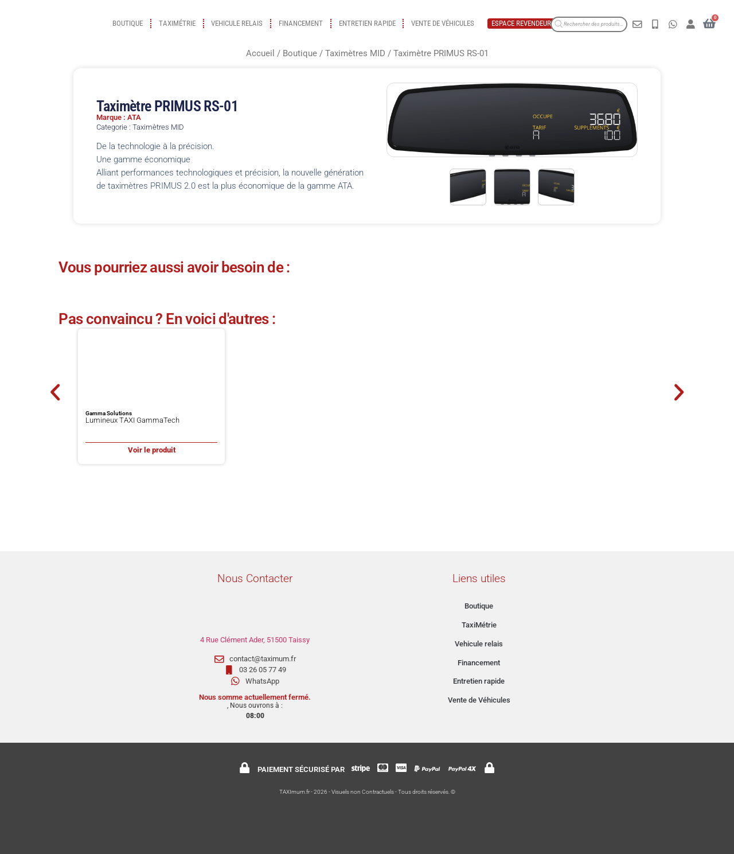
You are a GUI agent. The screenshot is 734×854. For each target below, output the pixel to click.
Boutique (127, 23)
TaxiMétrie (177, 23)
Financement (301, 23)
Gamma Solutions (108, 413)
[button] (55, 392)
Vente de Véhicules (442, 23)
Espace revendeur (521, 23)
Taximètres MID (355, 53)
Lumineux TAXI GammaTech (132, 420)
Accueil (260, 53)
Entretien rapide (367, 23)
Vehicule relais (237, 23)
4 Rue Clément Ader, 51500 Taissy (255, 639)
